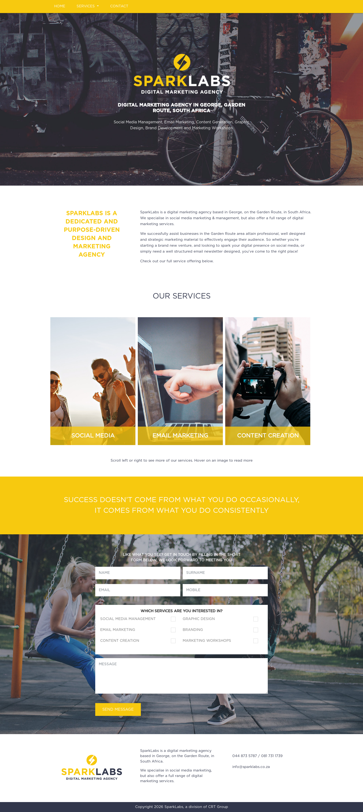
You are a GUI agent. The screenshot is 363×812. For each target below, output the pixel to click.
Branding (193, 630)
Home (59, 6)
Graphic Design (199, 619)
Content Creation (119, 641)
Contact (119, 6)
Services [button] (86, 6)
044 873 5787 (244, 756)
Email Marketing (117, 630)
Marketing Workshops (207, 641)
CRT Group (218, 807)
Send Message (118, 709)
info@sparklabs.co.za (251, 767)
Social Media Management (128, 619)
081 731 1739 (272, 756)
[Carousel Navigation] (181, 379)
